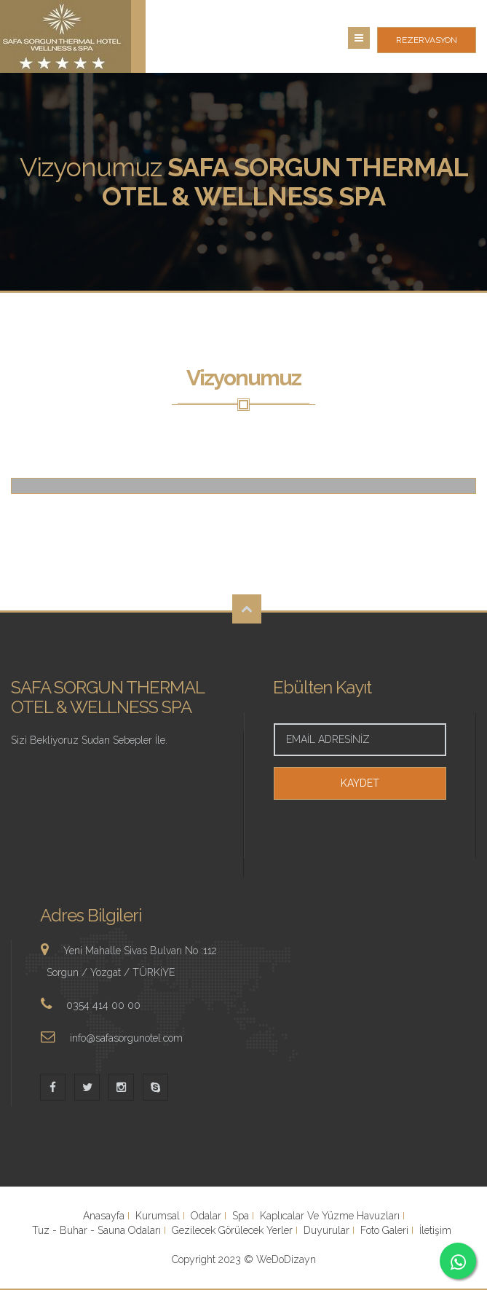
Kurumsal (157, 1215)
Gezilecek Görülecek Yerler (232, 1230)
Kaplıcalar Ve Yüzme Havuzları (330, 1215)
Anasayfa (103, 1215)
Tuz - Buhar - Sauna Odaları (96, 1230)
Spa (240, 1215)
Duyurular (326, 1230)
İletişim (435, 1230)
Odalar (206, 1215)
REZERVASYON (426, 40)
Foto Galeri (384, 1230)
